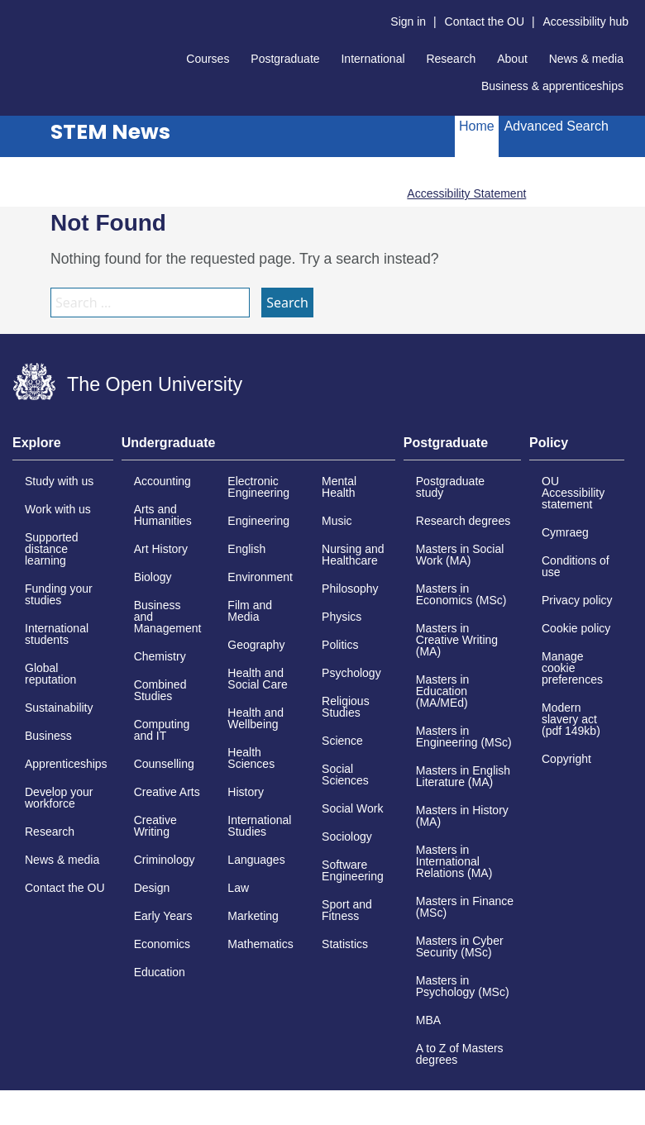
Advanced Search (556, 126)
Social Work (352, 808)
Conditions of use (575, 566)
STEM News (110, 132)
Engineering (258, 520)
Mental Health (339, 486)
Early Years (163, 915)
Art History (161, 548)
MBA (428, 1020)
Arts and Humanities (163, 515)
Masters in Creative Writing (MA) (457, 640)
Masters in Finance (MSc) (465, 906)
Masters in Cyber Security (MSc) (460, 946)
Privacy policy (577, 600)
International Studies (259, 825)
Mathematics (260, 944)
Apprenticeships (66, 763)
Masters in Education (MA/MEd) (443, 691)
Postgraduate (285, 58)
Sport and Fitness (347, 910)
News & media (586, 58)
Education (159, 972)
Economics (162, 944)
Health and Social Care (257, 678)
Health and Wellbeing (255, 718)
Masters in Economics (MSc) (461, 594)
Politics (340, 644)
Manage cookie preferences (572, 668)
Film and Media (249, 610)
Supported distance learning (52, 549)
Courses (207, 58)
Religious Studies (346, 706)
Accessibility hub (586, 21)
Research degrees (463, 520)
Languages (255, 859)
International (372, 58)
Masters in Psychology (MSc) (462, 986)
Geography (255, 644)
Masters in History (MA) (462, 815)
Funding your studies (59, 594)
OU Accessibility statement (573, 492)
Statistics (345, 944)
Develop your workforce (59, 797)
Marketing (252, 915)
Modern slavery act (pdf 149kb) (571, 719)
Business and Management (168, 616)
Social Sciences (345, 774)
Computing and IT (162, 729)
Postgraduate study (450, 486)
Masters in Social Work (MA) (460, 554)
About (512, 58)
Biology (153, 577)
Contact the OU (485, 21)
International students (56, 634)
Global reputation (50, 673)
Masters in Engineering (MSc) (464, 736)
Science (342, 740)
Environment (260, 577)
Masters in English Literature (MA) (463, 776)
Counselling (164, 763)
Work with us (58, 509)
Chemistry (160, 656)
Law (238, 887)
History (245, 791)
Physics (341, 616)
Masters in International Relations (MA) (454, 861)
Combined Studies (160, 690)
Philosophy (350, 588)
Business (48, 735)
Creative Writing (155, 825)
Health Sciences (251, 758)
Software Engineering (353, 870)
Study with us (59, 481)
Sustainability (59, 707)
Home (476, 126)
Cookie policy (576, 628)
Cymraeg (565, 532)
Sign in (408, 21)
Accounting (162, 481)
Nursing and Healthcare (353, 554)
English (246, 548)
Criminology (164, 859)
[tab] (62, 448)
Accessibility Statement (466, 193)
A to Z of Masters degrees (460, 1054)
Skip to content (12, 12)
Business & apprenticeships (552, 86)
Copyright (566, 758)
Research (450, 58)
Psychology (351, 672)
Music (337, 520)
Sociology (347, 836)
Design (152, 887)
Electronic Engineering (258, 486)
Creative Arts (167, 791)
